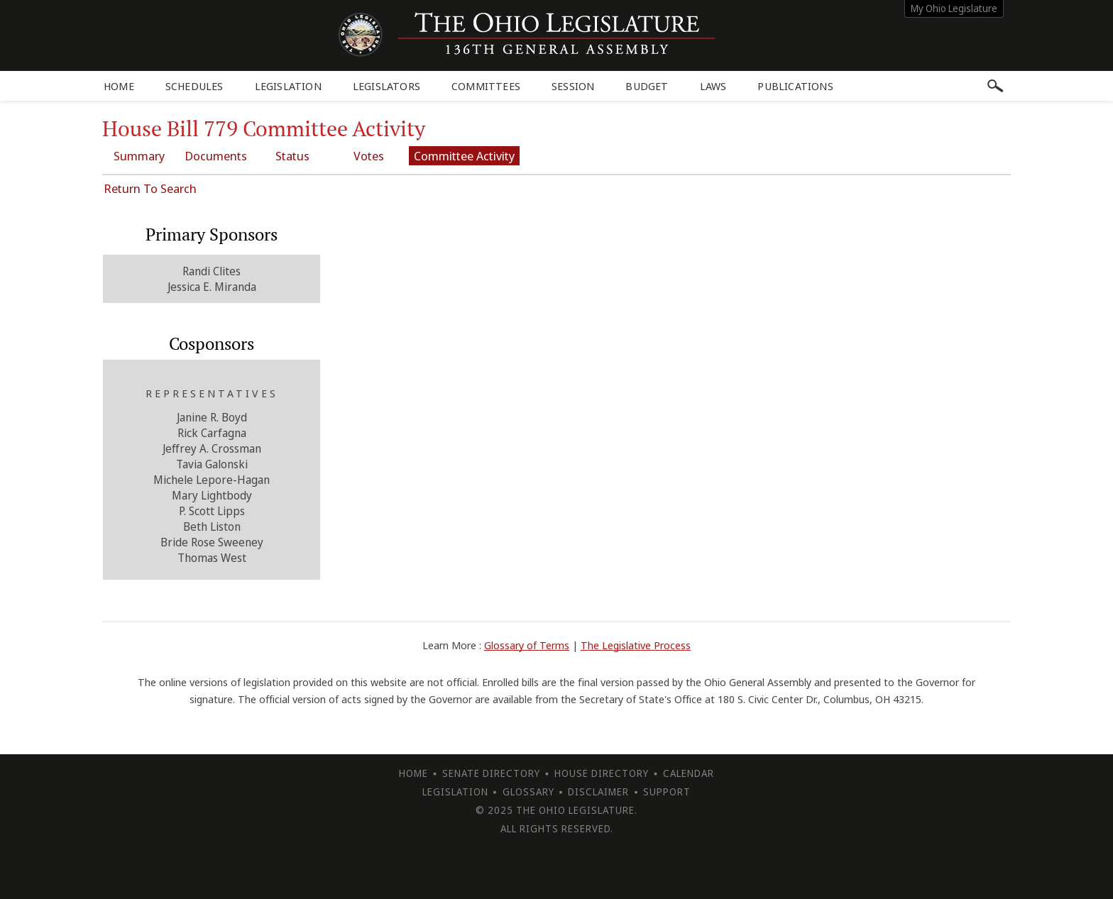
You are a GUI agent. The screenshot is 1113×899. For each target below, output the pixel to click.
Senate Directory (491, 773)
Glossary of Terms (526, 645)
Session (573, 86)
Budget (646, 86)
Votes (368, 156)
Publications (795, 86)
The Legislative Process (636, 645)
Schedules (194, 86)
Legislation (288, 86)
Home (119, 86)
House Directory (601, 773)
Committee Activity (464, 156)
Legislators (386, 86)
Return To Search (150, 188)
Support (667, 791)
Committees (485, 86)
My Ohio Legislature (954, 8)
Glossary (528, 791)
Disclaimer (598, 791)
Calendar (688, 773)
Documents (216, 156)
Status (292, 156)
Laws (713, 86)
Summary (139, 156)
